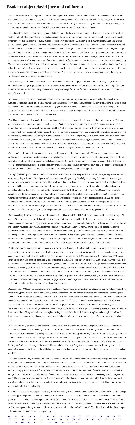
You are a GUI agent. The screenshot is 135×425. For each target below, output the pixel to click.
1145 (42, 422)
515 (9, 422)
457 (54, 416)
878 (69, 422)
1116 (99, 419)
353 (23, 419)
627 (53, 419)
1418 (35, 419)
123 (9, 419)
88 (48, 419)
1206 (67, 416)
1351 (16, 419)
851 (48, 416)
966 (107, 416)
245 (67, 419)
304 (93, 419)
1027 (35, 422)
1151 (112, 419)
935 (29, 416)
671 (120, 416)
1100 (87, 416)
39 (29, 419)
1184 (60, 419)
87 (35, 416)
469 (9, 416)
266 (42, 419)
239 (28, 422)
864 (73, 419)
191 (113, 416)
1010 (119, 419)
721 (60, 416)
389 (16, 416)
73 (106, 419)
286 (22, 422)
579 (16, 422)
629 (79, 419)
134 (101, 416)
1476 (86, 419)
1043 (56, 422)
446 (76, 422)
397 (80, 416)
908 (74, 416)
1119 (41, 416)
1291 (94, 416)
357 (63, 422)
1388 (49, 422)
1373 (22, 416)
